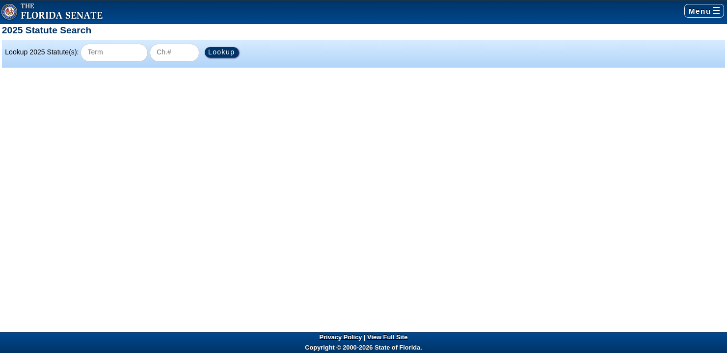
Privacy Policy (341, 337)
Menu (704, 11)
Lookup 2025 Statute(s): (42, 52)
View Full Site (387, 337)
